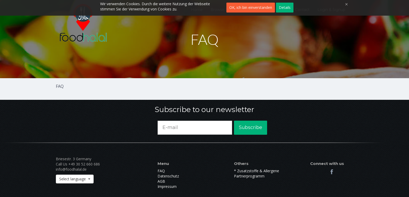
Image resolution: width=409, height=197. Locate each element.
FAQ (161, 170)
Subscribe (250, 127)
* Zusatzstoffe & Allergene (256, 170)
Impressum (167, 186)
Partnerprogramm (249, 176)
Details (285, 7)
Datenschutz (168, 176)
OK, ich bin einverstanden (250, 7)
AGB (161, 181)
